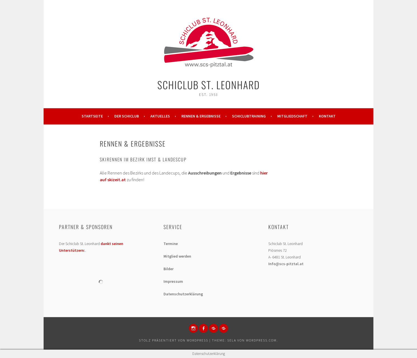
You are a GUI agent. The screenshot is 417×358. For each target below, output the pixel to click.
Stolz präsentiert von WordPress (173, 340)
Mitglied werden (177, 256)
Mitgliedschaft (292, 116)
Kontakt (327, 116)
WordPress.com (261, 340)
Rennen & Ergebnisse (201, 116)
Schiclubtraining (249, 116)
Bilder (169, 268)
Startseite (92, 116)
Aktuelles (160, 116)
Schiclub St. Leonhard (208, 84)
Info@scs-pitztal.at (286, 263)
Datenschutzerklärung (183, 293)
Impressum (173, 281)
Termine (171, 243)
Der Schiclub (126, 116)
